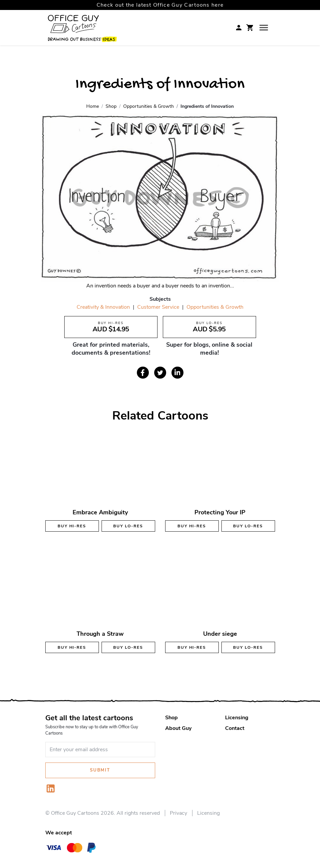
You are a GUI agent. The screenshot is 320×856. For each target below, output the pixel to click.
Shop (171, 717)
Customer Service (158, 307)
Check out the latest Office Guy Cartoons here (160, 5)
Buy (72, 526)
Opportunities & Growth (214, 307)
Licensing (236, 717)
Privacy (178, 813)
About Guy (178, 728)
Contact (234, 728)
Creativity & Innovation (103, 307)
